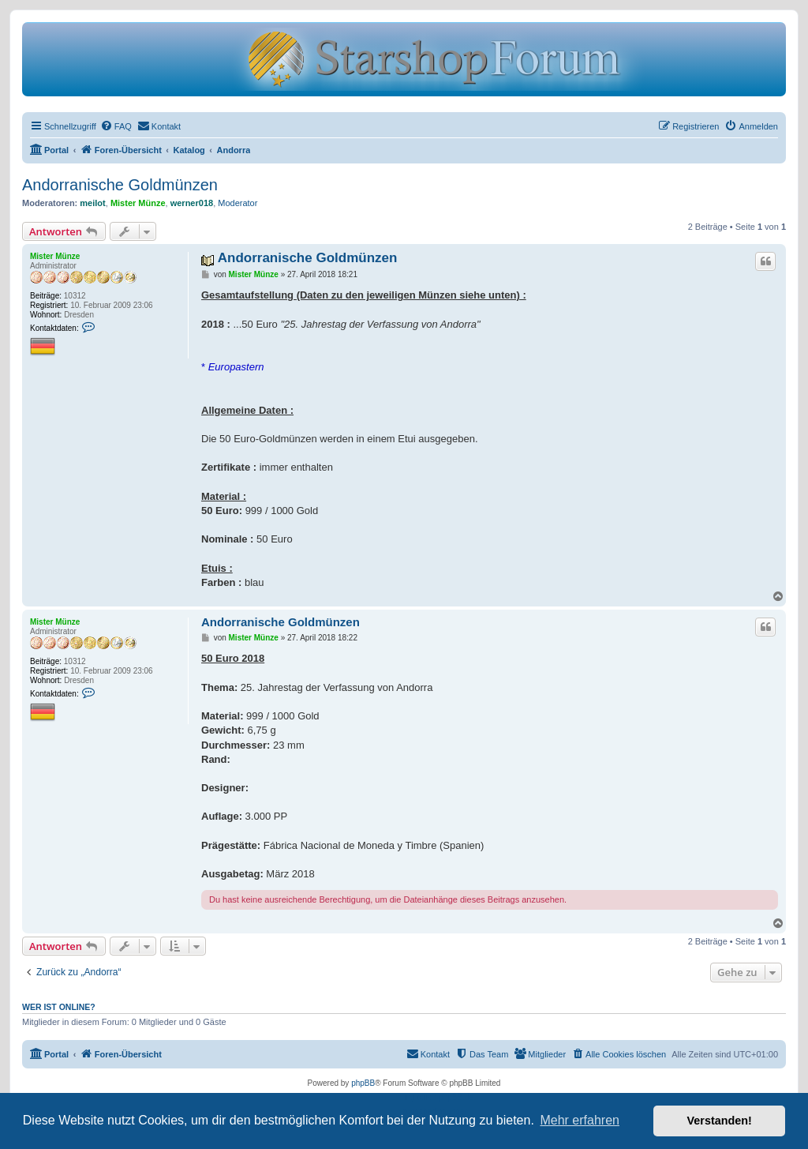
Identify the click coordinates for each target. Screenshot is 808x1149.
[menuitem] (116, 126)
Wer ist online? (58, 1007)
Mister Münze (138, 203)
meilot (92, 203)
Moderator (237, 203)
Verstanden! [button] (719, 1120)
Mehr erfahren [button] (579, 1120)
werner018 (191, 203)
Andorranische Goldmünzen (120, 184)
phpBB (363, 1083)
